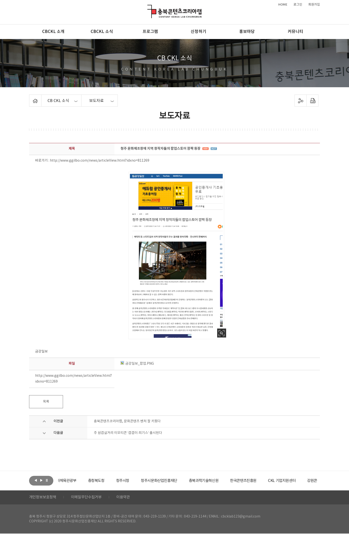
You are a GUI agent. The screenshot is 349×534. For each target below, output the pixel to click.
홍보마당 (247, 31)
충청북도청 (109, 481)
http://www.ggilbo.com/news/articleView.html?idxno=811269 (99, 161)
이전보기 (35, 480)
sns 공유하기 (301, 100)
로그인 (297, 5)
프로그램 (150, 31)
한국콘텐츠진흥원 (264, 481)
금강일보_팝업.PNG (137, 364)
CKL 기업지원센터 (303, 481)
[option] (76, 481)
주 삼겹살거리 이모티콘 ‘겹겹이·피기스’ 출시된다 (128, 433)
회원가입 (314, 5)
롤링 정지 (46, 480)
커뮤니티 (295, 31)
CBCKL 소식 (102, 31)
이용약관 (127, 497)
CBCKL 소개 (53, 31)
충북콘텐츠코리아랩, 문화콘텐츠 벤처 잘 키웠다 (127, 421)
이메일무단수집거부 (89, 497)
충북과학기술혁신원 (222, 481)
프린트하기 (312, 100)
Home (30, 97)
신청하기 (198, 31)
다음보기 (41, 480)
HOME (282, 5)
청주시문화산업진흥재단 (175, 481)
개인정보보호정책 (43, 497)
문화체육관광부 (76, 481)
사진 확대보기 (222, 333)
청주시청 (137, 481)
